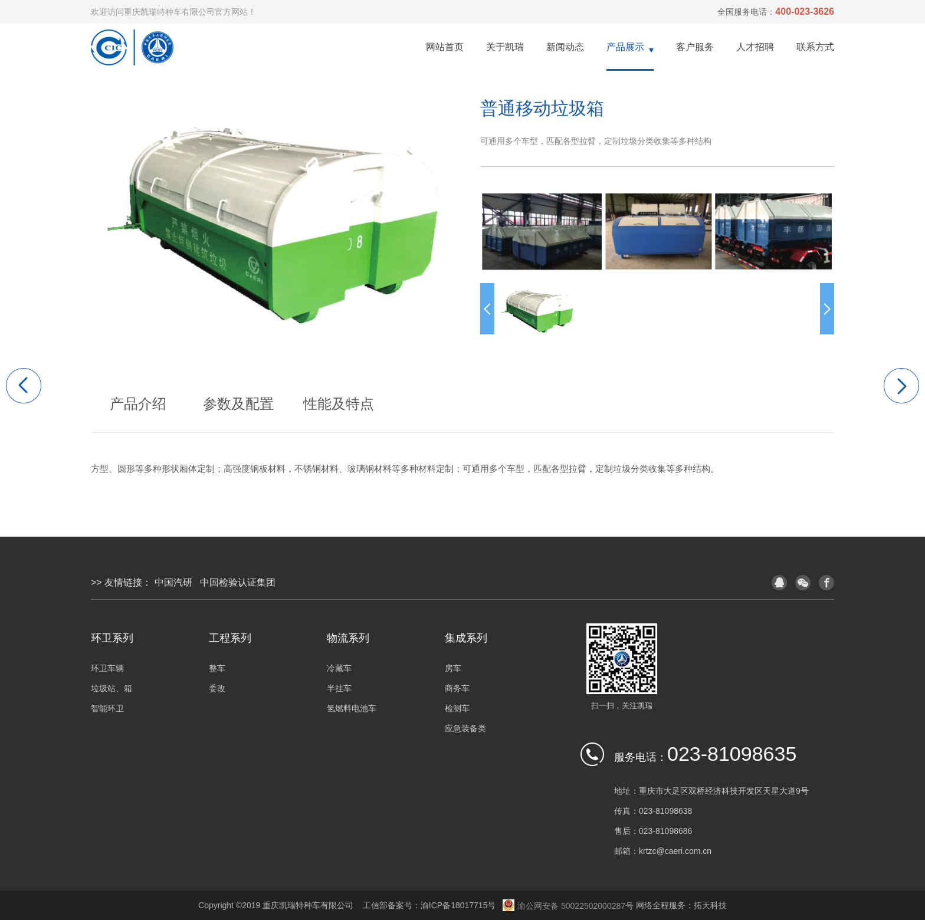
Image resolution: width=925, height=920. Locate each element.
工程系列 (230, 638)
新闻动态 (565, 47)
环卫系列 (112, 638)
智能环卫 (107, 708)
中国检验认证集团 (237, 582)
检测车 (457, 708)
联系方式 (815, 47)
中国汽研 (173, 582)
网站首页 (445, 47)
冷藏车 (339, 668)
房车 (453, 668)
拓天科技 (710, 905)
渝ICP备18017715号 (458, 905)
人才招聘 (755, 47)
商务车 (457, 688)
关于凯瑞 (505, 47)
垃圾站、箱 (111, 688)
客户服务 (695, 47)
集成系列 (466, 638)
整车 (217, 668)
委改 (217, 688)
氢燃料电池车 (351, 708)
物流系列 (348, 638)
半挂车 (339, 688)
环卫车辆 (107, 668)
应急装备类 (465, 728)
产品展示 (625, 47)
